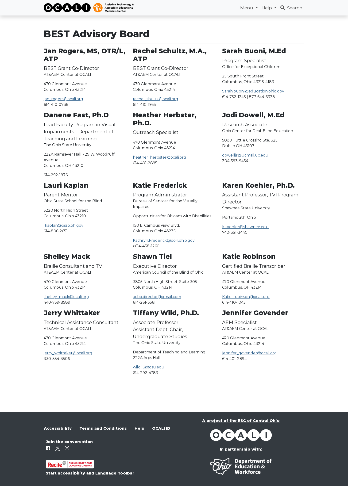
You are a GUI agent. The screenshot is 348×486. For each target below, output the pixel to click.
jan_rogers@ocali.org (63, 99)
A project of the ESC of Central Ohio (241, 420)
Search (291, 8)
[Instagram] (67, 448)
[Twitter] (57, 448)
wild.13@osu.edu (148, 367)
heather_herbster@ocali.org (159, 157)
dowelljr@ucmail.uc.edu (245, 155)
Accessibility (58, 428)
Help (139, 428)
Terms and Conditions (103, 428)
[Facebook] (48, 448)
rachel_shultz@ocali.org (155, 99)
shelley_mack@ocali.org (66, 297)
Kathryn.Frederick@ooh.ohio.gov (164, 240)
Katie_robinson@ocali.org (246, 297)
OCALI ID (161, 428)
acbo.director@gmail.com (157, 297)
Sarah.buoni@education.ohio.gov (253, 91)
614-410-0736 (56, 104)
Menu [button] (247, 8)
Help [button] (267, 8)
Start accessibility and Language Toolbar (90, 473)
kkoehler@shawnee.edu (245, 227)
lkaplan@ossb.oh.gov (63, 225)
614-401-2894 (234, 358)
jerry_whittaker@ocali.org (68, 353)
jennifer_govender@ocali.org (249, 353)
